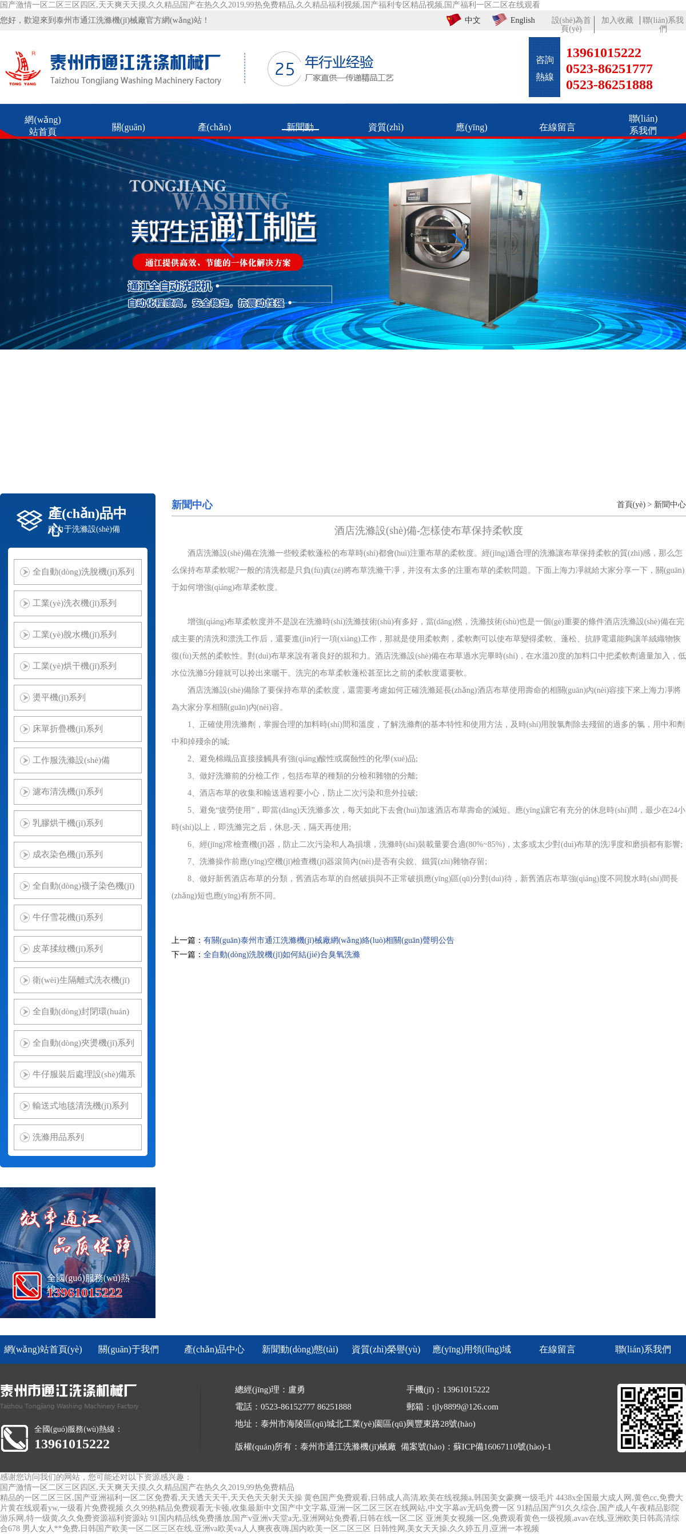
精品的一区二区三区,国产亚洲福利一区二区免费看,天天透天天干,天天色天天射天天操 (151, 1497)
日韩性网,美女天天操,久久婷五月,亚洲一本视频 (456, 1528)
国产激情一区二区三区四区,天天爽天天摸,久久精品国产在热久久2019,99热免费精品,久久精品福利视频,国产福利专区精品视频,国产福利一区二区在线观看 (270, 5)
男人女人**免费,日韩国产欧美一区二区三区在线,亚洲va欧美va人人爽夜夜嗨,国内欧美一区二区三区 (197, 1528)
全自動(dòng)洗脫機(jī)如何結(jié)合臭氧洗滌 (282, 954)
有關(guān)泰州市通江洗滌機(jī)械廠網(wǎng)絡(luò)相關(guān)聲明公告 (329, 940)
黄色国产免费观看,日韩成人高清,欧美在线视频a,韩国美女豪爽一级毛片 (429, 1497)
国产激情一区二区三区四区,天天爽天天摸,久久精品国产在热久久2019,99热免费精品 (147, 1487)
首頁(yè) (631, 504)
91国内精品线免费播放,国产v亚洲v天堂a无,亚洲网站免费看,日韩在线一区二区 (287, 1518)
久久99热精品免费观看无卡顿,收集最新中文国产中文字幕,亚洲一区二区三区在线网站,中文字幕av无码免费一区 (320, 1508)
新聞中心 (670, 504)
